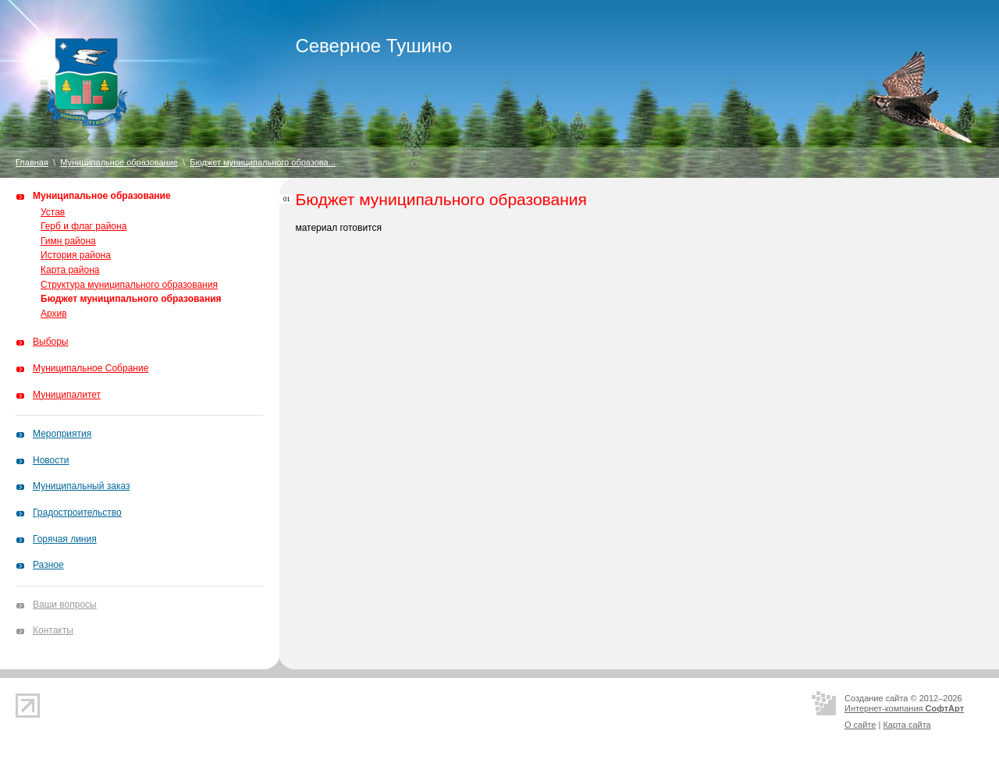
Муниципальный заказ (81, 486)
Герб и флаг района (83, 226)
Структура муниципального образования (129, 284)
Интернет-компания (904, 708)
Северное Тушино (373, 45)
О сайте (860, 724)
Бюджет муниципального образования (131, 298)
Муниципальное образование (119, 162)
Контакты (53, 630)
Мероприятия (62, 433)
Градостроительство (77, 512)
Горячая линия (65, 539)
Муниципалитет (67, 394)
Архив (54, 313)
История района (76, 255)
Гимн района (68, 241)
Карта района (70, 269)
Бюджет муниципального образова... (263, 162)
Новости (51, 460)
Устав (53, 212)
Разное (48, 564)
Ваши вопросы (65, 604)
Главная (32, 162)
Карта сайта (906, 724)
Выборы (50, 341)
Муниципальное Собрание (90, 368)
